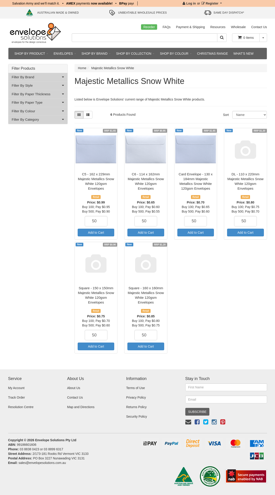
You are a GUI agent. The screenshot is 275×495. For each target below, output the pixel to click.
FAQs (167, 27)
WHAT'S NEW (243, 53)
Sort (226, 115)
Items (246, 37)
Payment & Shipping (190, 27)
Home (82, 68)
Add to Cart (96, 232)
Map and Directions (80, 407)
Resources (217, 27)
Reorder (149, 27)
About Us (73, 388)
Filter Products (23, 68)
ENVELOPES (65, 53)
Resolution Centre (21, 407)
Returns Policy (136, 407)
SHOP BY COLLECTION (135, 53)
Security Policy (136, 416)
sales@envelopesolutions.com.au (42, 463)
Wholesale (238, 27)
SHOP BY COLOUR (175, 53)
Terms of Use (135, 388)
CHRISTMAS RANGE (212, 53)
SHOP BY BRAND (96, 53)
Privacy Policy (136, 397)
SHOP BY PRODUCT (31, 53)
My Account (16, 388)
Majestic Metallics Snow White (112, 68)
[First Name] (226, 387)
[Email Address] (226, 399)
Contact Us (259, 27)
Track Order (16, 397)
